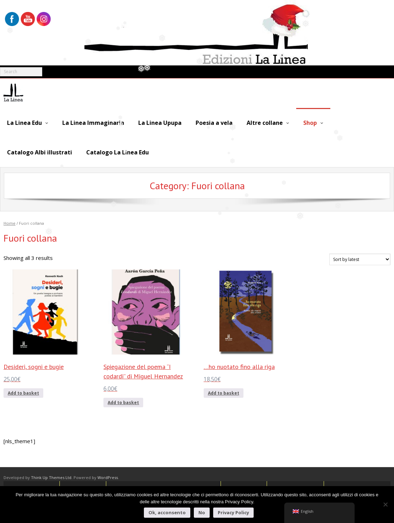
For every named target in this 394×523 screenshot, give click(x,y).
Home (9, 223)
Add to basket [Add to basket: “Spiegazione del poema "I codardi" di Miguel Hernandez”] (123, 403)
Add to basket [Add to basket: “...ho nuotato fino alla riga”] (223, 393)
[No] (385, 504)
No (201, 512)
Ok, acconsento (167, 512)
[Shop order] (359, 259)
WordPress (107, 477)
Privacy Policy (233, 512)
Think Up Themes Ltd (51, 477)
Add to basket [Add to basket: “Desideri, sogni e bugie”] (23, 393)
